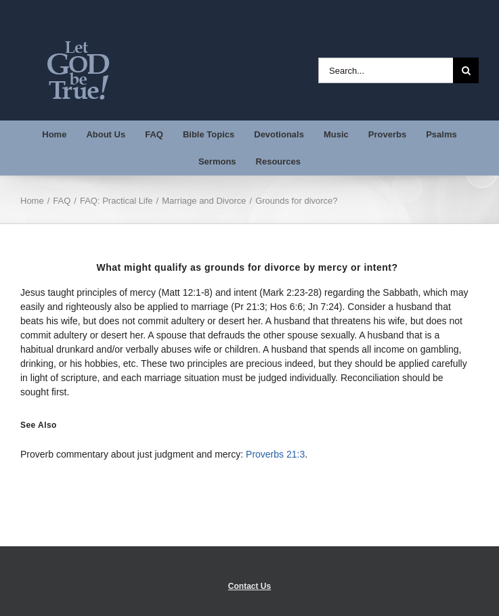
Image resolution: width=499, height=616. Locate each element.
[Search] (466, 70)
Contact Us (249, 586)
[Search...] (385, 70)
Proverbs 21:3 (275, 454)
